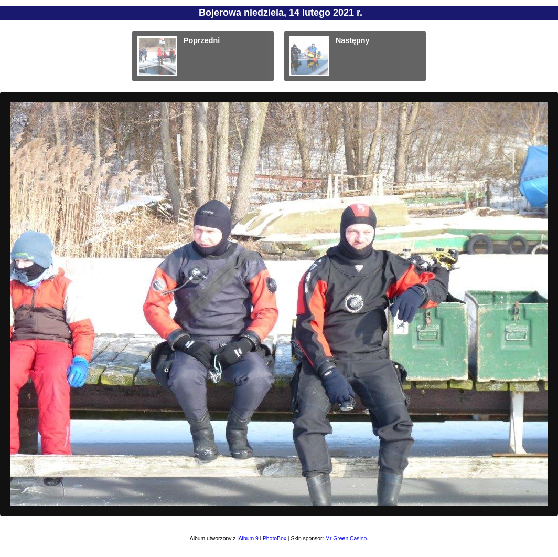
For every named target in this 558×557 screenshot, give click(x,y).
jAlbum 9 (247, 538)
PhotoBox (274, 538)
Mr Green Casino (346, 538)
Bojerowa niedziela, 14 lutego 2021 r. (280, 12)
